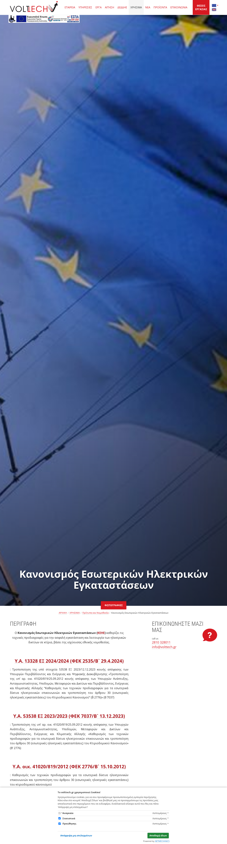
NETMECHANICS (162, 841)
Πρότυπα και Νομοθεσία (95, 612)
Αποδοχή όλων (158, 835)
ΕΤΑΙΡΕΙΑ (70, 7)
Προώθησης (69, 823)
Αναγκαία (67, 813)
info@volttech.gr (164, 647)
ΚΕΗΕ (101, 633)
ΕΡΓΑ (98, 7)
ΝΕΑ (147, 7)
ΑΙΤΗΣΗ (109, 7)
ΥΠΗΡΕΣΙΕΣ (85, 7)
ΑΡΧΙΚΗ (63, 612)
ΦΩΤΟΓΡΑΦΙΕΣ (114, 605)
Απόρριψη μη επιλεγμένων (76, 835)
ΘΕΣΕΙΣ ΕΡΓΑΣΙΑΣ (201, 7)
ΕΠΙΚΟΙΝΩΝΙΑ (178, 7)
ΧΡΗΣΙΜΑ (136, 7)
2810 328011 (161, 642)
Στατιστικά (68, 818)
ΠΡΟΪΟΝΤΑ (160, 7)
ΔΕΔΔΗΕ (122, 7)
